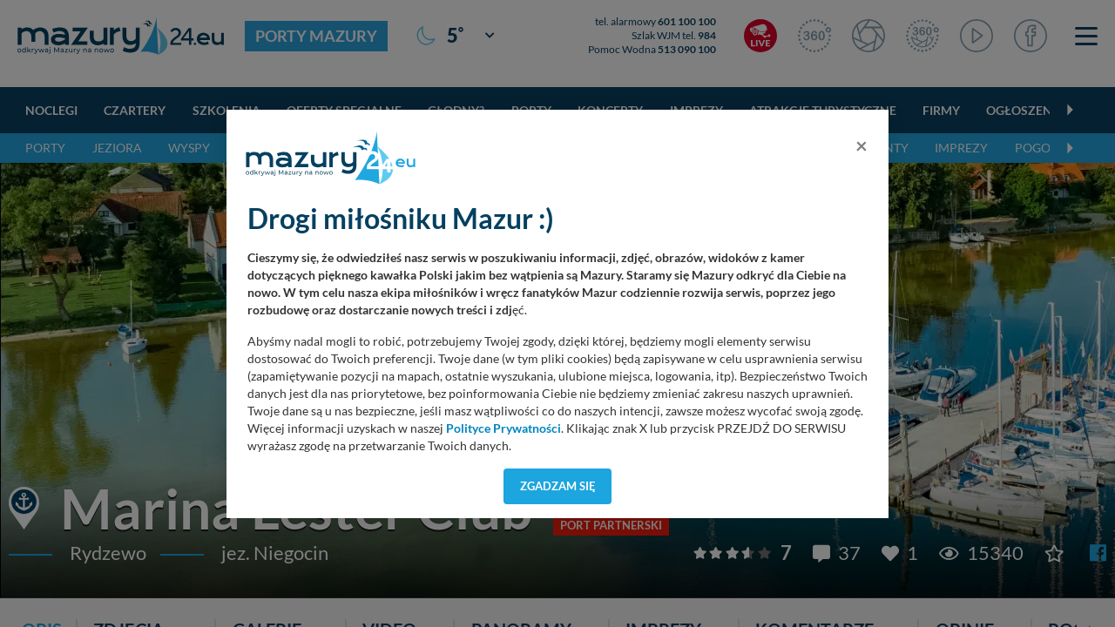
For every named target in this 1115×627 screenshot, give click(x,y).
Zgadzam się (558, 486)
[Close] (861, 145)
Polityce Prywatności (503, 428)
